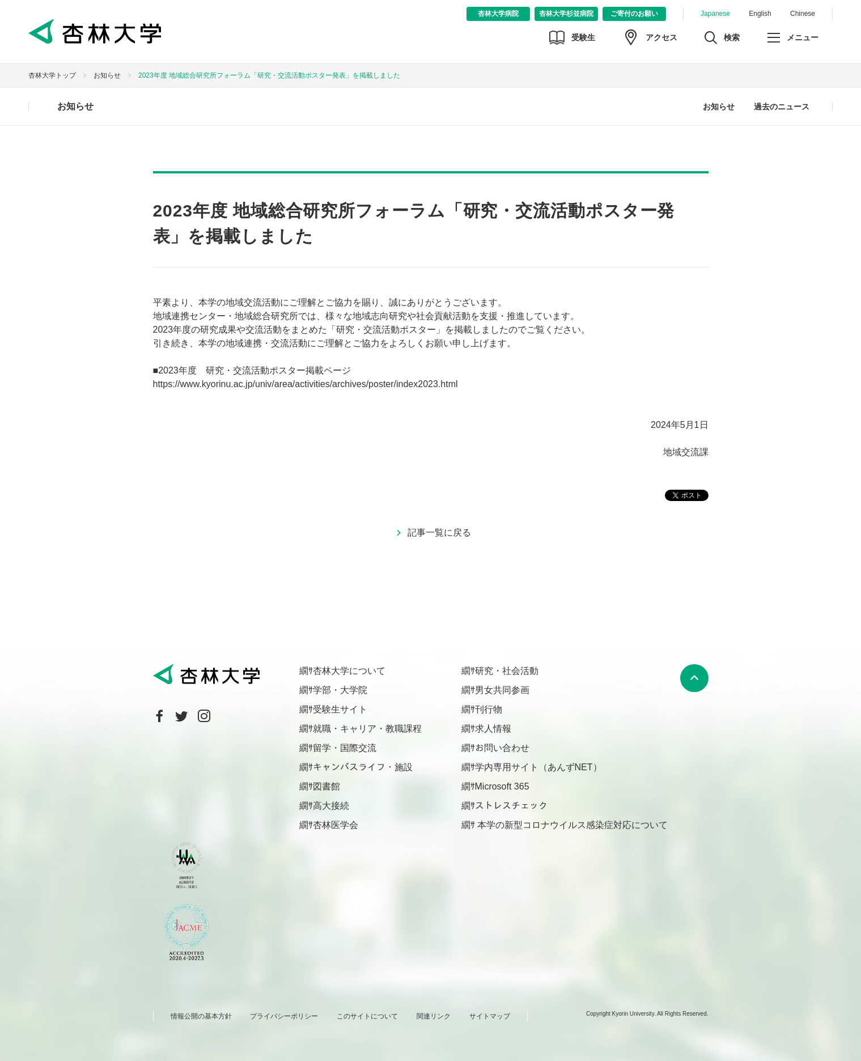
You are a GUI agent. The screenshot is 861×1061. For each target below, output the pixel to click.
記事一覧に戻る (439, 532)
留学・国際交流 (344, 748)
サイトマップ (489, 1016)
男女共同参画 (502, 690)
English (760, 14)
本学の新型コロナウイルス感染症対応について (571, 825)
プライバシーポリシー (284, 1016)
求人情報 (493, 728)
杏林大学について (349, 671)
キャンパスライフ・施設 (363, 767)
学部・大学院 (340, 690)
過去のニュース (781, 106)
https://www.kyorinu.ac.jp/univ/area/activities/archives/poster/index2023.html (305, 384)
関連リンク (434, 1016)
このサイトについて (367, 1016)
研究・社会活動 (506, 671)
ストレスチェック (511, 805)
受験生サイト (340, 709)
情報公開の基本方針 (201, 1016)
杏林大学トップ (52, 75)
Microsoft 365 (502, 786)
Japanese (715, 14)
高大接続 (331, 805)
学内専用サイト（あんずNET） (538, 767)
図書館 (326, 786)
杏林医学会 (335, 825)
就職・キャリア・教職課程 (367, 728)
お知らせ (107, 75)
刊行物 (488, 709)
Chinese (802, 14)
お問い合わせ (502, 748)
